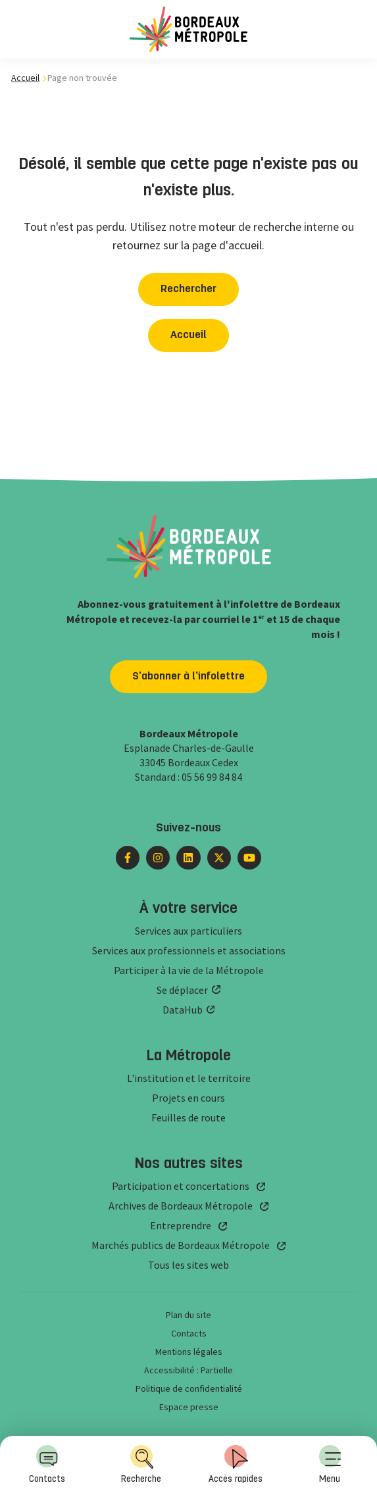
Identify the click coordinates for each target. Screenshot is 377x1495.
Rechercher (188, 289)
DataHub (183, 1009)
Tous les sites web (188, 1264)
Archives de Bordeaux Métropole (181, 1205)
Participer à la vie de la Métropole (189, 970)
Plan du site (188, 1315)
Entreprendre (180, 1225)
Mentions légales (188, 1352)
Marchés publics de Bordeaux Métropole (180, 1245)
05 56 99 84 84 (212, 776)
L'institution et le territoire (189, 1078)
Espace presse (188, 1407)
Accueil (25, 78)
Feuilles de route (188, 1117)
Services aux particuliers (188, 930)
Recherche (141, 1464)
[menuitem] (330, 1465)
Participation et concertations (180, 1185)
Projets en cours (188, 1097)
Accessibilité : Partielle (188, 1370)
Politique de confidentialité (189, 1388)
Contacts (47, 1464)
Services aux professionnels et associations (189, 950)
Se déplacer (182, 989)
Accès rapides (236, 1464)
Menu (330, 1464)
